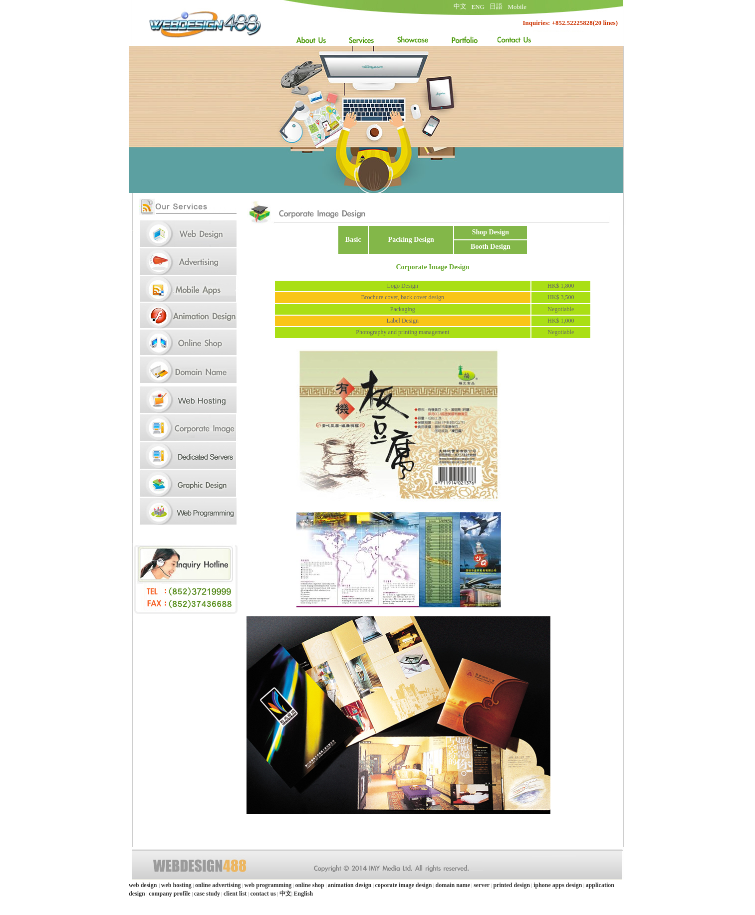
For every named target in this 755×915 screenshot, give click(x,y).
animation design (350, 885)
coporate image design (403, 885)
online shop (309, 885)
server (482, 885)
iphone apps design (557, 885)
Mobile (516, 6)
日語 (496, 6)
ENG (478, 6)
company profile (169, 893)
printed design (511, 885)
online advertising (218, 885)
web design (143, 885)
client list (235, 893)
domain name (452, 885)
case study (207, 893)
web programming (268, 885)
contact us (263, 893)
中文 (460, 6)
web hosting (176, 885)
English (303, 893)
